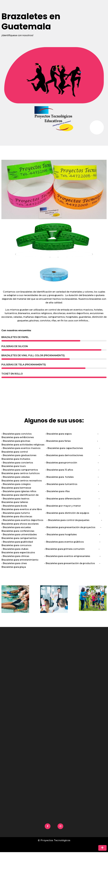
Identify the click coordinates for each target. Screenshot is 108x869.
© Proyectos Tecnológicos (54, 840)
